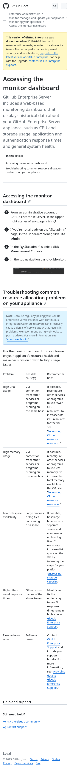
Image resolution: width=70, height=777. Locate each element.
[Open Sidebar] (4, 20)
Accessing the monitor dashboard (27, 198)
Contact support (15, 727)
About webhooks (17, 339)
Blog (38, 763)
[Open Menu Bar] (64, 6)
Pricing (7, 763)
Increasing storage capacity (54, 577)
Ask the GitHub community (21, 721)
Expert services (23, 763)
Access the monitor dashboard (27, 25)
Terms (34, 759)
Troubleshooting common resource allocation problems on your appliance (34, 297)
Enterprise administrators (24, 14)
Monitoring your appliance (25, 22)
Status (56, 759)
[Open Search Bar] (55, 6)
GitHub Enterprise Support (53, 622)
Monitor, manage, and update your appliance (36, 18)
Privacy (45, 759)
